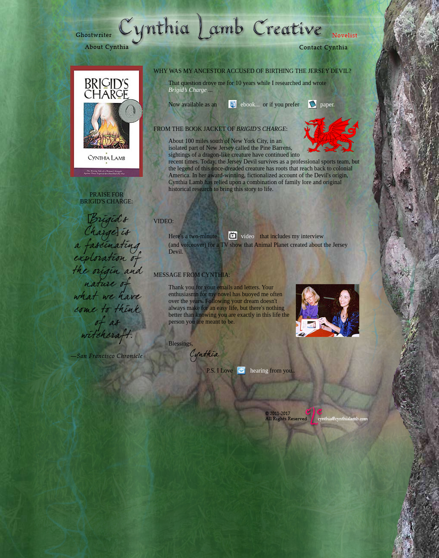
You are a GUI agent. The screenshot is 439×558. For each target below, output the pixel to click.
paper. (327, 104)
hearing (259, 370)
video (247, 236)
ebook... (250, 104)
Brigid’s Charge (188, 90)
